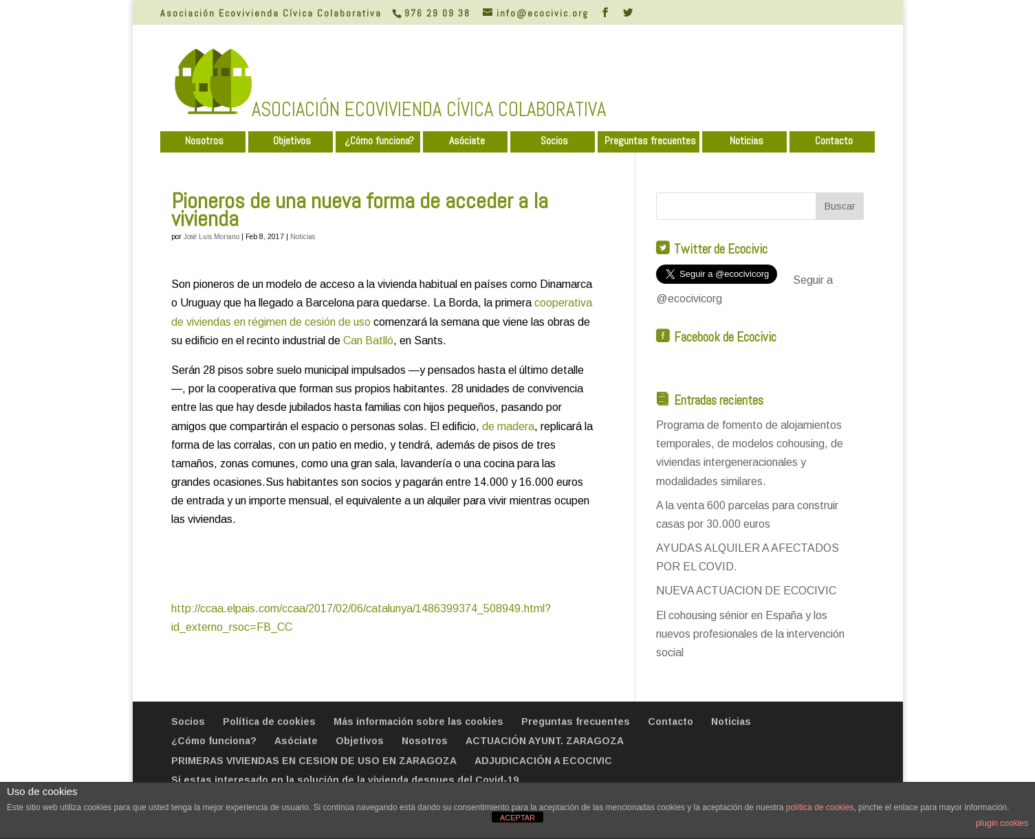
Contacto (834, 141)
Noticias (746, 141)
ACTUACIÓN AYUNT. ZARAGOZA (545, 740)
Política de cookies (269, 721)
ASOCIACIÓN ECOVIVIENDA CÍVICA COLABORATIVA (429, 109)
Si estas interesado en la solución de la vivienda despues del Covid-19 (345, 779)
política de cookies (820, 807)
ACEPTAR (517, 818)
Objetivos (292, 141)
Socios (554, 141)
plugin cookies (1002, 823)
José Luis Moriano (211, 236)
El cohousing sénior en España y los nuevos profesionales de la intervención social (750, 633)
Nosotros (204, 141)
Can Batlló (368, 340)
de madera (508, 426)
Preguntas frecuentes (650, 141)
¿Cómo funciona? (379, 141)
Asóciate (467, 141)
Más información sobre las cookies (418, 721)
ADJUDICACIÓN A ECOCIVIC (543, 760)
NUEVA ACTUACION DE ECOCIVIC (746, 590)
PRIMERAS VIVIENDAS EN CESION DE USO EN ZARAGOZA (314, 760)
